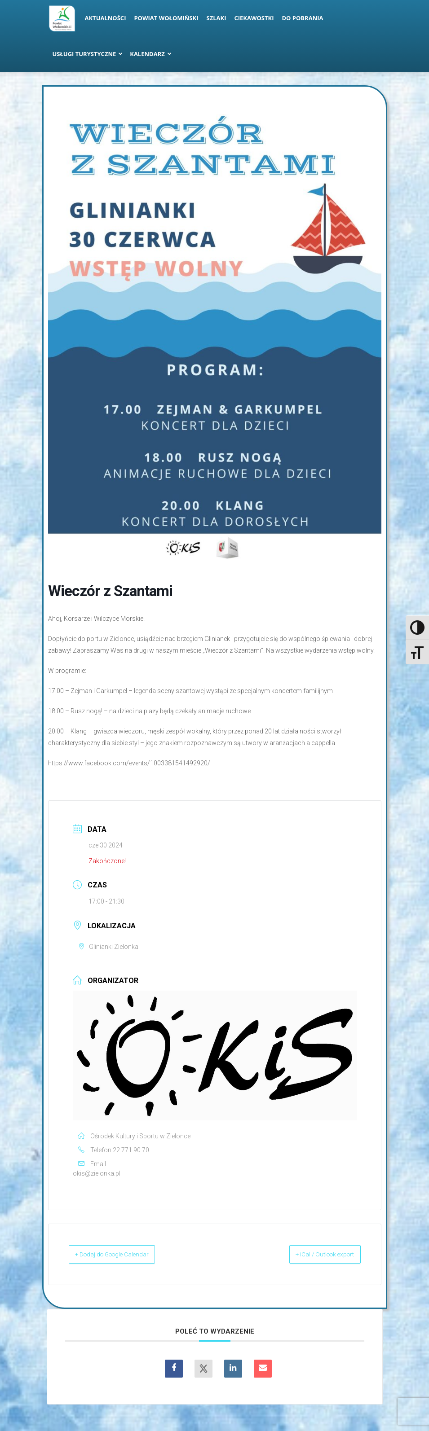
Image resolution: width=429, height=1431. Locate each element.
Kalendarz (151, 54)
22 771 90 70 (131, 1150)
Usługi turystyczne (88, 54)
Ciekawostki (254, 18)
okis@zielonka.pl (96, 1173)
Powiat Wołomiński (166, 18)
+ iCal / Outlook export (314, 1254)
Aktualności (105, 18)
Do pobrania (302, 18)
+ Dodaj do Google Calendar (125, 1254)
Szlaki (216, 18)
